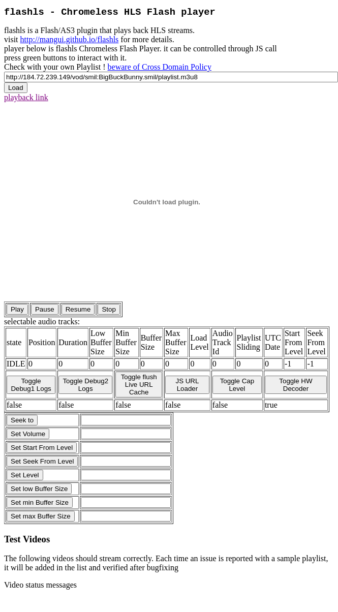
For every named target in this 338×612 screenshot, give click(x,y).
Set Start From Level (42, 447)
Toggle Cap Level (237, 384)
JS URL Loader (187, 384)
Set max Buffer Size (41, 516)
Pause (44, 309)
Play (17, 309)
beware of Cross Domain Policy (159, 67)
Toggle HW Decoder (295, 384)
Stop (108, 309)
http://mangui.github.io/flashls (69, 39)
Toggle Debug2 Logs (85, 384)
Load (15, 87)
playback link (26, 97)
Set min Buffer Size (40, 502)
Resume (78, 309)
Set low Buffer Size (39, 489)
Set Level (25, 475)
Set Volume (28, 434)
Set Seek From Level (42, 461)
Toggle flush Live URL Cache (139, 384)
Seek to (22, 420)
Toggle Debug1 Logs (31, 384)
